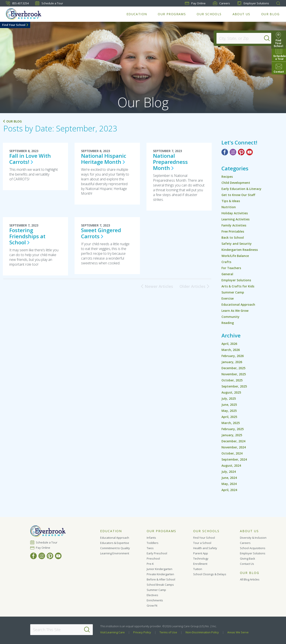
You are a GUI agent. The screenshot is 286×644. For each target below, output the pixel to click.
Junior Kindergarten (159, 569)
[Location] (242, 38)
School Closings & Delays (209, 574)
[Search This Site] (61, 629)
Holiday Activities (234, 213)
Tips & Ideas (230, 201)
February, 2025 (232, 429)
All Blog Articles (249, 579)
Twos (150, 548)
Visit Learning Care (112, 632)
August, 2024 (231, 465)
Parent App (200, 553)
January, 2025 (231, 435)
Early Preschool (157, 553)
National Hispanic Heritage (103, 158)
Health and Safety (205, 548)
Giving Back (247, 558)
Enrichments (155, 600)
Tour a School (202, 543)
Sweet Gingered (101, 233)
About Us (241, 14)
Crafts (226, 262)
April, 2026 (229, 344)
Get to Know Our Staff (238, 195)
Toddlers (152, 543)
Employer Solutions (253, 3)
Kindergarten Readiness (239, 250)
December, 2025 (233, 368)
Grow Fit (152, 605)
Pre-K (150, 563)
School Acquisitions (252, 548)
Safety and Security (236, 244)
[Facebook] (224, 152)
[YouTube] (249, 152)
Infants (151, 537)
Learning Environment (114, 553)
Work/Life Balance (235, 256)
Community (230, 317)
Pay (195, 3)
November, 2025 (233, 374)
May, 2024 (229, 484)
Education (136, 14)
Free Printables (232, 231)
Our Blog (270, 14)
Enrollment (200, 563)
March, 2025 (230, 423)
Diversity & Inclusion (253, 537)
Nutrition (228, 207)
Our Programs (172, 14)
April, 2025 (229, 417)
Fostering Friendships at (27, 236)
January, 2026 (231, 362)
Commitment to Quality (115, 548)
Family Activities (233, 225)
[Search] (267, 38)
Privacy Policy (142, 632)
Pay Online (43, 547)
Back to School (232, 237)
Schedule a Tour (49, 3)
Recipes (227, 176)
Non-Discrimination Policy (202, 632)
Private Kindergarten (160, 574)
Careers (221, 3)
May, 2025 (229, 411)
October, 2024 (232, 453)
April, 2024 (229, 490)
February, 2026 (232, 356)
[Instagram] (233, 152)
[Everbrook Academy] (23, 14)
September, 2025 (234, 386)
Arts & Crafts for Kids (237, 286)
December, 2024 (233, 441)
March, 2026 (230, 350)
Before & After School (161, 579)
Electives (152, 595)
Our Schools (209, 14)
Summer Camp (232, 292)
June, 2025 (229, 404)
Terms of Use (168, 632)
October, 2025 (232, 380)
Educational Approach (238, 304)
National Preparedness (170, 161)
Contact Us (247, 563)
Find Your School (13, 25)
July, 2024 (228, 472)
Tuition (197, 569)
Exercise (227, 298)
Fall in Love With (30, 158)
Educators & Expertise (114, 543)
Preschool (153, 558)
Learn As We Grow (234, 311)
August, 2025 (231, 392)
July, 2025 (228, 398)
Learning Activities (235, 219)
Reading (227, 323)
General (227, 274)
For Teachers (231, 268)
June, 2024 (229, 478)
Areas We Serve (238, 632)
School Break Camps (160, 584)
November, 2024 (233, 447)
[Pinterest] (241, 152)
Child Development (235, 183)
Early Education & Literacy (241, 189)
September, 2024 (234, 459)
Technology (200, 558)
